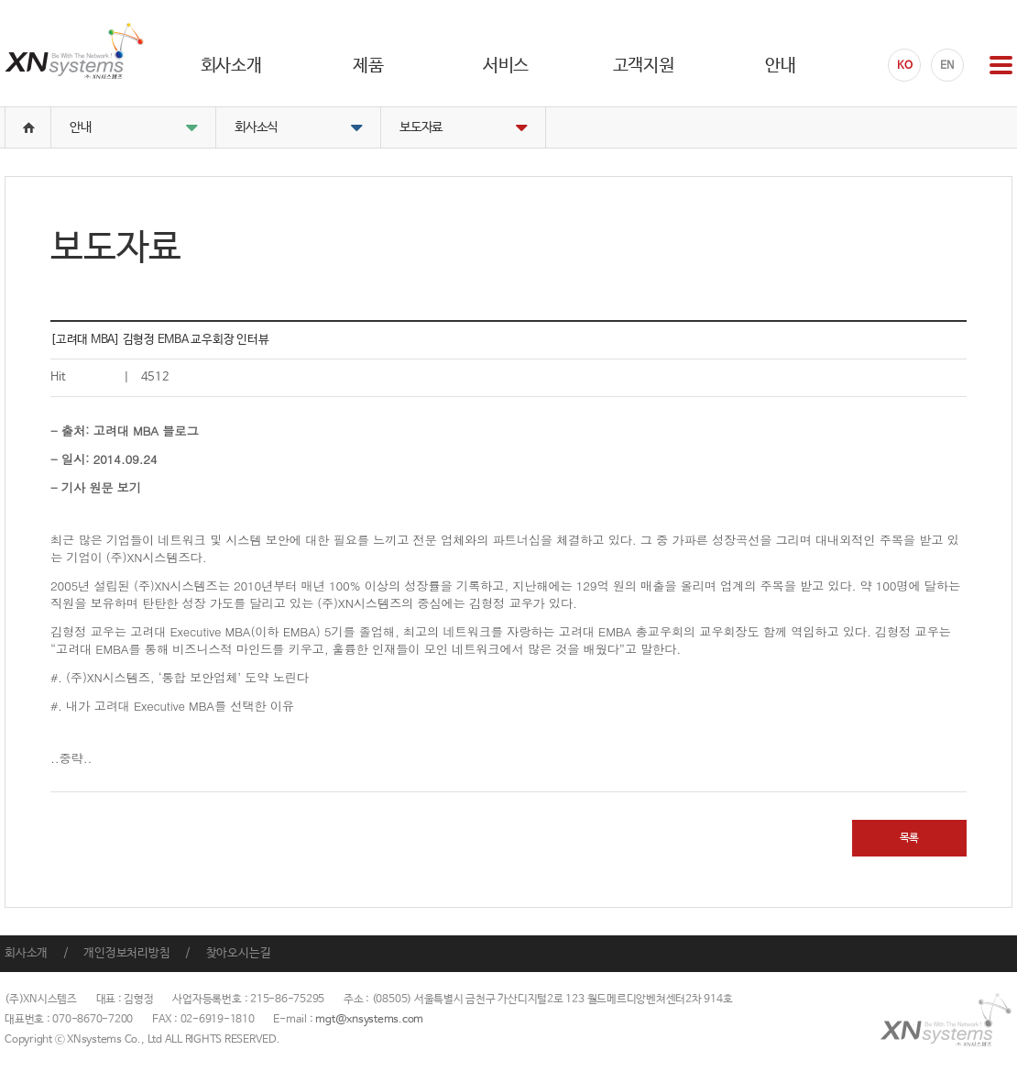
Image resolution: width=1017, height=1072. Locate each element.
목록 (910, 838)
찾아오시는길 (238, 953)
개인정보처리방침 (126, 953)
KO (905, 66)
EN (947, 66)
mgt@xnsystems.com (369, 1019)
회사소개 (26, 953)
